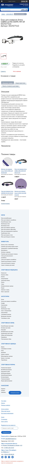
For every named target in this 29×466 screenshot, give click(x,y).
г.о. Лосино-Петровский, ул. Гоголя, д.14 (11, 445)
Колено (3, 276)
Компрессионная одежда (7, 286)
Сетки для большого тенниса (8, 263)
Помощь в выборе (5, 405)
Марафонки (4, 337)
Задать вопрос (5, 409)
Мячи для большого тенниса (8, 237)
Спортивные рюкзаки (6, 314)
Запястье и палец (5, 289)
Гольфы (3, 303)
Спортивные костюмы (6, 348)
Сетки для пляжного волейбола (8, 259)
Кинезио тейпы (4, 275)
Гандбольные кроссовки (6, 333)
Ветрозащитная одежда (7, 356)
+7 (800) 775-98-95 (11, 1)
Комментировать (5, 203)
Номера (3, 390)
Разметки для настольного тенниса (9, 254)
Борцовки (3, 329)
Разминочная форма (6, 367)
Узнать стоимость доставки (11, 86)
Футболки (3, 352)
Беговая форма (5, 377)
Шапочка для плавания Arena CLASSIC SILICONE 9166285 (20, 193)
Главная (3, 14)
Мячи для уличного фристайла (8, 229)
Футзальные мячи (5, 225)
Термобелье (4, 360)
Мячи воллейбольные (6, 218)
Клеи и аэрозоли (5, 291)
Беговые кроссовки (5, 328)
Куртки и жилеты (5, 354)
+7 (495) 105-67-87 (9, 447)
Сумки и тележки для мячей (7, 265)
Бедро (2, 288)
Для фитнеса (4, 250)
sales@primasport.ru (10, 438)
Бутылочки (3, 307)
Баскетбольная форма (6, 375)
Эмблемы (3, 392)
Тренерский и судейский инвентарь (9, 248)
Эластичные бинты (5, 280)
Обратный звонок (5, 411)
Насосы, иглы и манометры (7, 244)
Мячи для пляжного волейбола (8, 220)
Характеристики (20, 83)
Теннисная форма (5, 379)
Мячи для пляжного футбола (8, 227)
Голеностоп (3, 273)
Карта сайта (4, 421)
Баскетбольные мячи (6, 222)
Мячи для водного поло (7, 235)
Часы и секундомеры (6, 310)
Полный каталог (15, 392)
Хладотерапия (4, 278)
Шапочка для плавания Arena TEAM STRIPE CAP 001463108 (7, 170)
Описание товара (8, 83)
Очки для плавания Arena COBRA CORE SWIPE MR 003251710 (21, 170)
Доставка (3, 401)
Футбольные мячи (5, 223)
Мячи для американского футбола (9, 231)
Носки (2, 299)
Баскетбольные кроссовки (7, 326)
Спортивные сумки (5, 318)
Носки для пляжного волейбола (8, 301)
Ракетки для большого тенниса (8, 261)
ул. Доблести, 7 (5, 452)
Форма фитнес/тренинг (6, 381)
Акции (2, 417)
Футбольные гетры (5, 308)
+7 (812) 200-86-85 (9, 454)
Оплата (3, 403)
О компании (4, 419)
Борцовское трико (5, 371)
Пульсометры (4, 312)
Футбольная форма (5, 373)
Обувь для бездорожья (6, 335)
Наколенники (4, 305)
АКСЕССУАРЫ (9, 14)
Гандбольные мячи (5, 233)
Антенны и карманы (5, 252)
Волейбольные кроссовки (7, 331)
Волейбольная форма (6, 369)
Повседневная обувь (6, 339)
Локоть (2, 282)
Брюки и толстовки (5, 358)
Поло (2, 350)
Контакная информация (7, 413)
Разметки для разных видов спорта (9, 246)
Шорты (2, 347)
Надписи (3, 388)
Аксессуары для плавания (19, 14)
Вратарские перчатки (6, 316)
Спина (2, 284)
